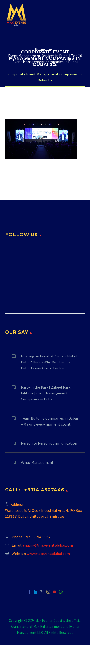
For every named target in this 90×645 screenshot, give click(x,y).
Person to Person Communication (49, 443)
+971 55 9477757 (37, 536)
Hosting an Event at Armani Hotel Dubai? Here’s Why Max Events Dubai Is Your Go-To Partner (49, 362)
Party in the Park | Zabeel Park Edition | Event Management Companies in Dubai (45, 393)
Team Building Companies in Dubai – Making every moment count (49, 421)
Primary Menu (80, 15)
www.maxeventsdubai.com (48, 553)
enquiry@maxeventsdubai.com (48, 545)
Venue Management (37, 462)
